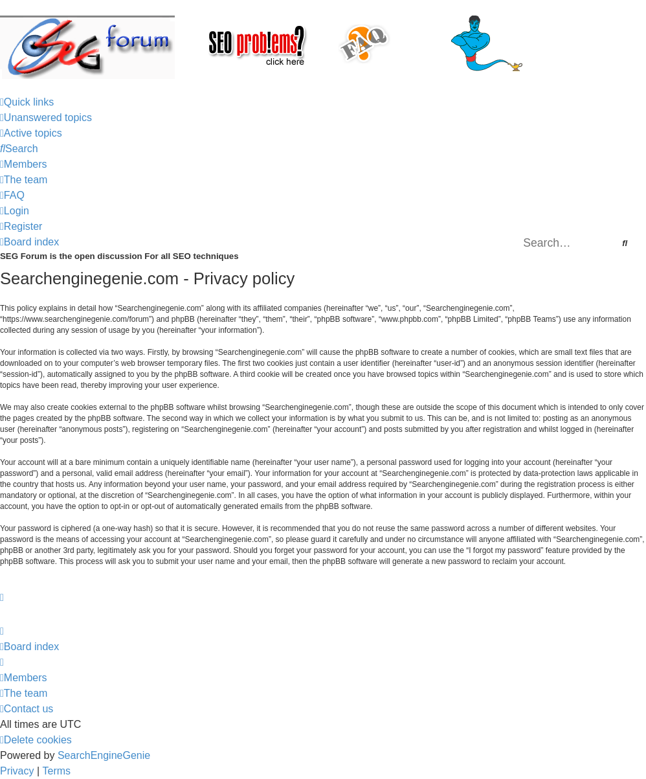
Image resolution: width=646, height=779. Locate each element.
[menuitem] (46, 118)
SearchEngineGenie (104, 755)
